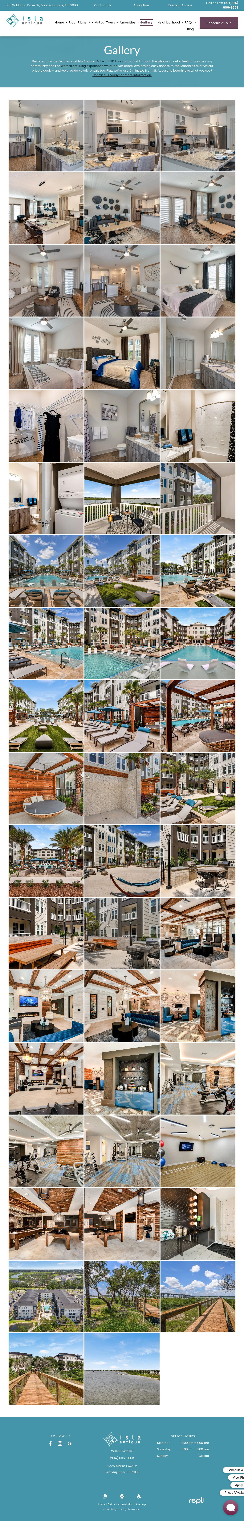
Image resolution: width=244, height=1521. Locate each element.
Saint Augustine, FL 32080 (122, 1472)
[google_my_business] (69, 1444)
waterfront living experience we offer (89, 66)
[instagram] (60, 1444)
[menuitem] (60, 22)
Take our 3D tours (109, 61)
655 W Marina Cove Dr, (122, 1466)
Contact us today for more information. (122, 75)
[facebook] (50, 1444)
